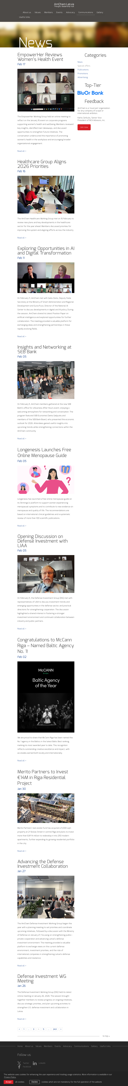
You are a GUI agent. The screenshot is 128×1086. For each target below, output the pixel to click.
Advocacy (70, 12)
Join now (84, 127)
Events (59, 12)
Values (38, 12)
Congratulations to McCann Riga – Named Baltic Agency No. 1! (45, 646)
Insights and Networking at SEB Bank (44, 349)
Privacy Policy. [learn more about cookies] (10, 1077)
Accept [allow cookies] (8, 1082)
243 (55, 1029)
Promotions (83, 74)
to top (105, 1036)
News (80, 62)
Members (48, 12)
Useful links (24, 17)
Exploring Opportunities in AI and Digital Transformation (45, 250)
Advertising (83, 77)
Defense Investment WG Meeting (41, 978)
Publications (83, 70)
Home (20, 1046)
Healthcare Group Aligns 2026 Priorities (41, 164)
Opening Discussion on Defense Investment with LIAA (42, 541)
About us (27, 12)
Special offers (84, 66)
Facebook (24, 1067)
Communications (85, 12)
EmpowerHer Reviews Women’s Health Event (40, 57)
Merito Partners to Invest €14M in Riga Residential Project (42, 778)
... (28, 1029)
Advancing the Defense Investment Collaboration (42, 864)
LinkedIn (39, 1063)
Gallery (100, 12)
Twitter (23, 1063)
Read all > (21, 151)
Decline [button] (34, 1082)
